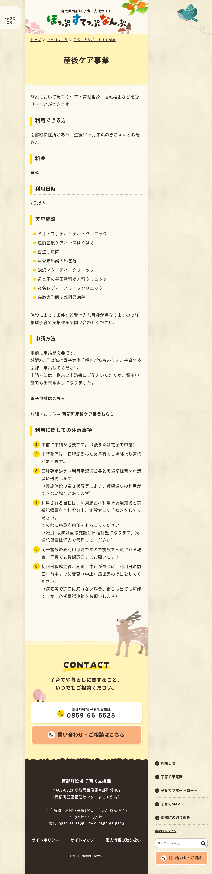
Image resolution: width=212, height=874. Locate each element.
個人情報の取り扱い (123, 840)
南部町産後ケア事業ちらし (88, 414)
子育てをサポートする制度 (94, 40)
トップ (35, 40)
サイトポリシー (45, 840)
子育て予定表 (172, 777)
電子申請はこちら (47, 398)
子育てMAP (170, 804)
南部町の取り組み (175, 818)
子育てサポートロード (179, 790)
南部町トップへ (165, 831)
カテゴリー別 (57, 40)
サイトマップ (82, 840)
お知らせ (168, 763)
